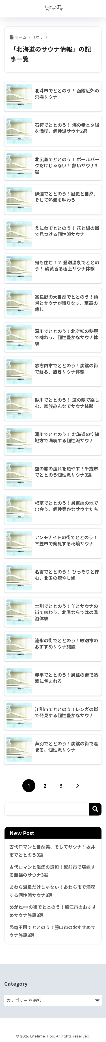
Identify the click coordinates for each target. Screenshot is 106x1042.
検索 (95, 809)
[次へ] (77, 785)
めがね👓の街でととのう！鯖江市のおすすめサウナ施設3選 (52, 911)
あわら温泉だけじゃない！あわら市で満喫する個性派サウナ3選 (52, 891)
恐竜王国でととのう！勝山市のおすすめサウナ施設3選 (52, 931)
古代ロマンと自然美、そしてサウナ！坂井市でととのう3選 (52, 850)
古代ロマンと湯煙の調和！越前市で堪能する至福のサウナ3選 (52, 871)
